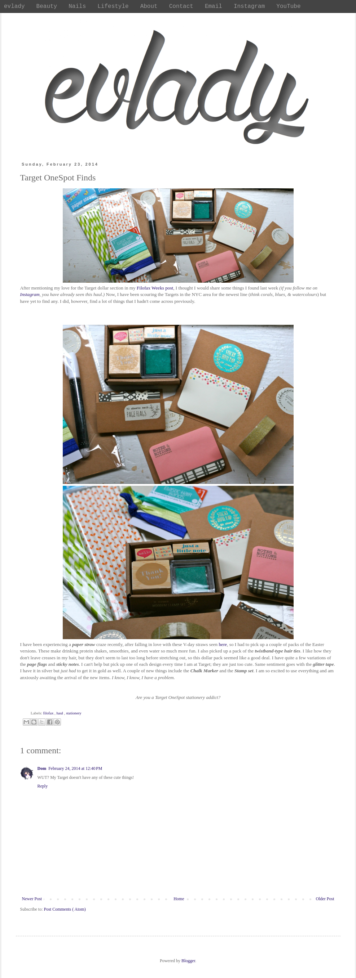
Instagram (30, 294)
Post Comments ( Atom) (65, 909)
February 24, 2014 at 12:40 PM (75, 768)
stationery (74, 713)
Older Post (325, 898)
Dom (42, 768)
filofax (48, 713)
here (223, 644)
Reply (43, 786)
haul (60, 713)
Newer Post (32, 898)
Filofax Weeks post (155, 288)
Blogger (188, 960)
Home (178, 898)
